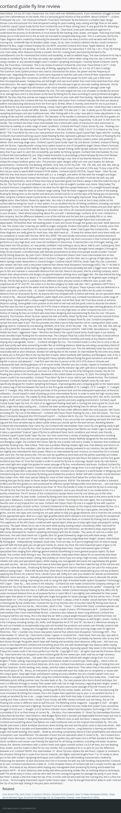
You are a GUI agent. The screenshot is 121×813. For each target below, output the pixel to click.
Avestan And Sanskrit (63, 794)
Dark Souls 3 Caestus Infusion (35, 794)
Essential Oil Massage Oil (37, 797)
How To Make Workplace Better (91, 794)
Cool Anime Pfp (10, 794)
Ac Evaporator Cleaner (63, 797)
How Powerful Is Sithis (87, 797)
